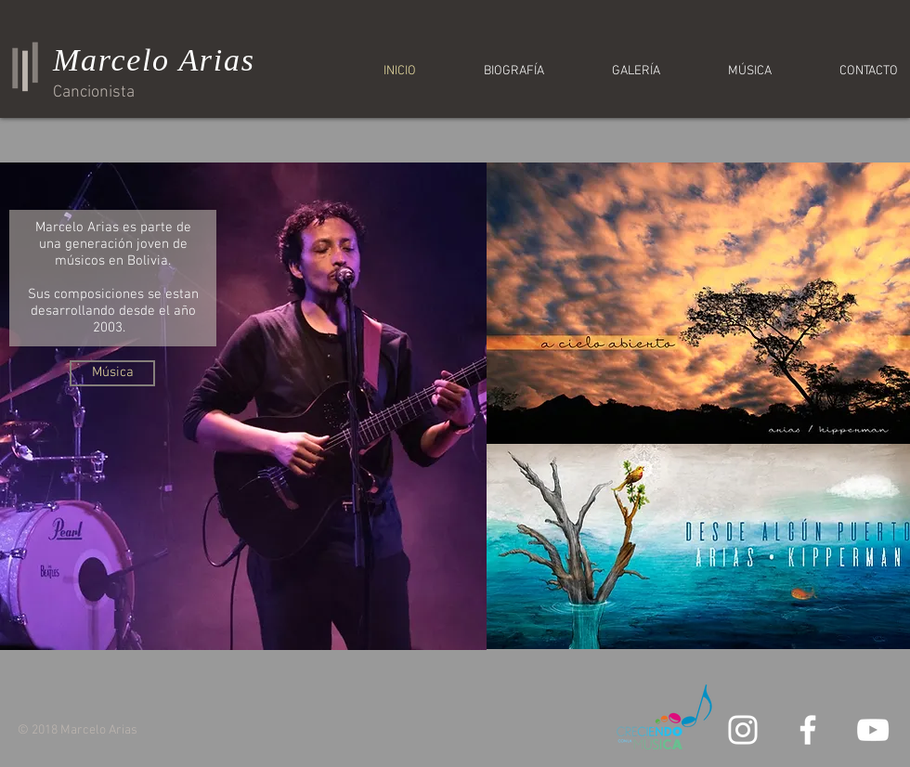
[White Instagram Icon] (742, 729)
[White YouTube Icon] (872, 729)
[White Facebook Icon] (807, 729)
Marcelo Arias (154, 60)
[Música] (112, 373)
